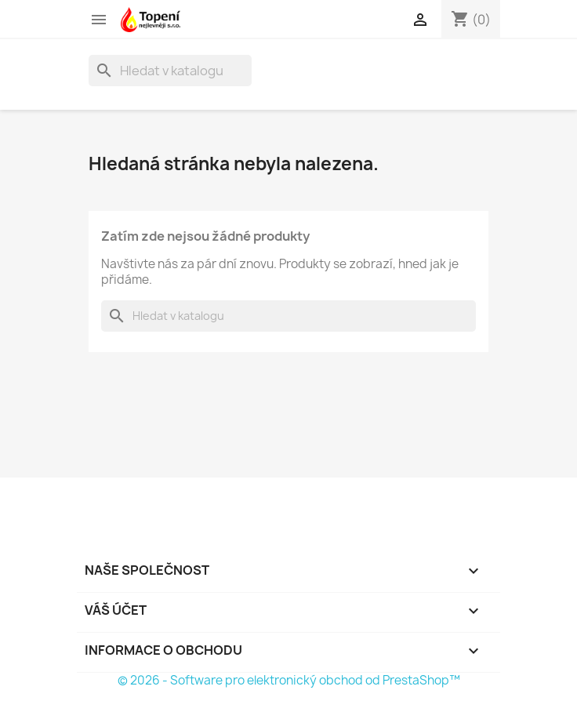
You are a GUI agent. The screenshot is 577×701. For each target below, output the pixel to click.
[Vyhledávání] (170, 70)
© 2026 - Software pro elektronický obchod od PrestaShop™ (289, 680)
